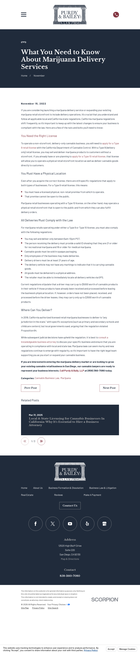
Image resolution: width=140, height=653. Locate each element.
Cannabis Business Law (47, 426)
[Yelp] (87, 573)
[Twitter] (53, 573)
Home (24, 536)
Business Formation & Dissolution (65, 536)
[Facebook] (35, 573)
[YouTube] (70, 573)
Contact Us (70, 554)
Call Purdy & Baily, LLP (72, 419)
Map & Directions (70, 607)
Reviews (58, 543)
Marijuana (65, 426)
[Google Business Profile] (104, 573)
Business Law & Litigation (102, 536)
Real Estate (27, 543)
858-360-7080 (70, 624)
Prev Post (30, 436)
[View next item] (42, 490)
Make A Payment (92, 543)
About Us (38, 536)
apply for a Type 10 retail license (88, 205)
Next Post (109, 436)
